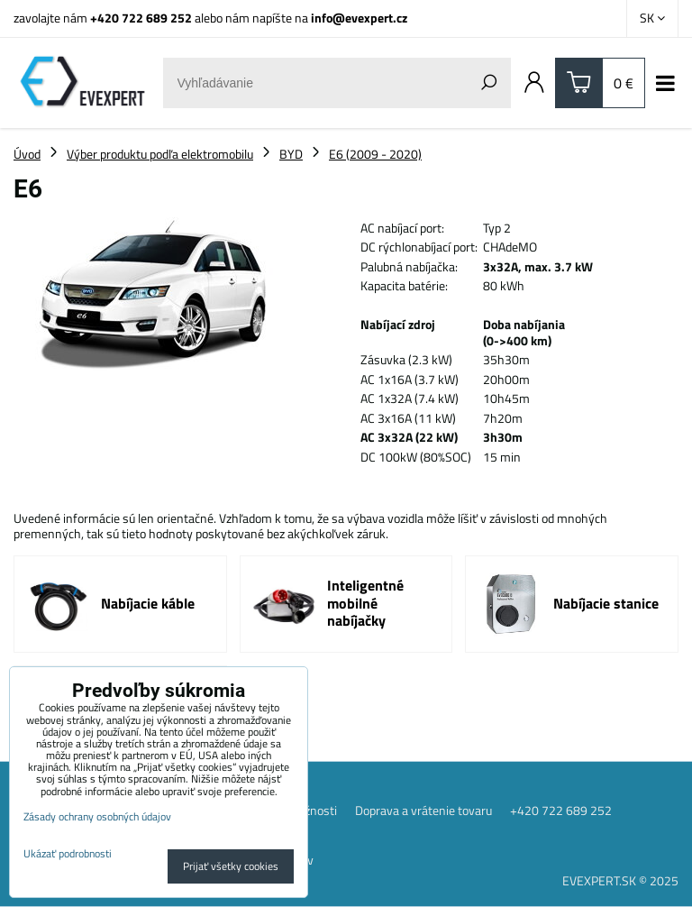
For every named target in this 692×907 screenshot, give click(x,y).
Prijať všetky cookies (230, 866)
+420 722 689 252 (141, 17)
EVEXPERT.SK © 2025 (620, 880)
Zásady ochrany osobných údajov (97, 816)
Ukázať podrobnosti (67, 853)
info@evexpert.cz (359, 17)
